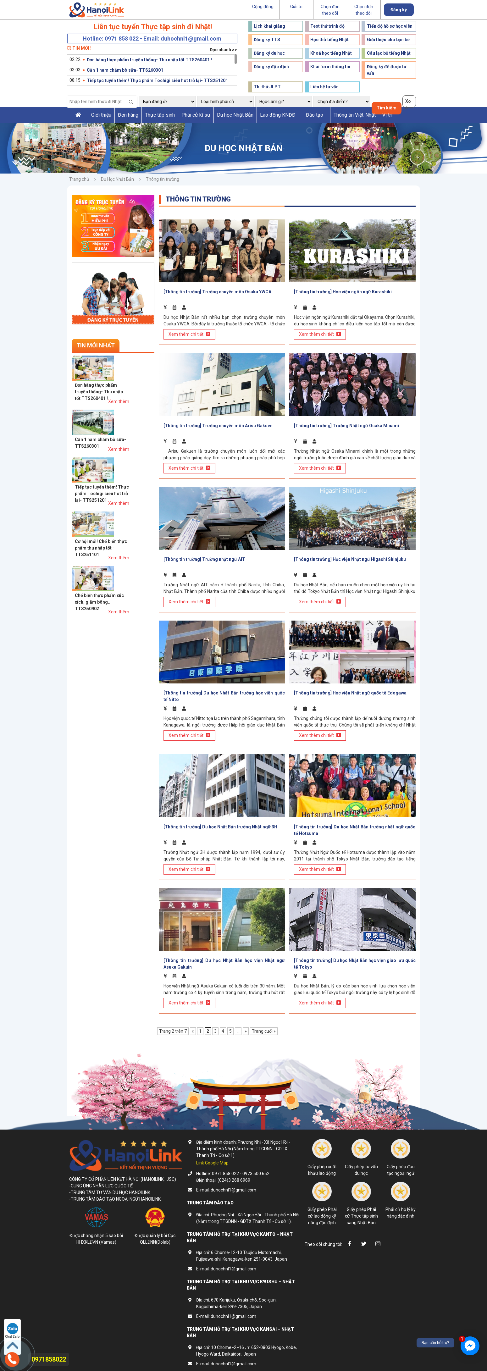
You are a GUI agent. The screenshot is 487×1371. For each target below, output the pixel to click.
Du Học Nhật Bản (117, 179)
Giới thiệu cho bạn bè (388, 39)
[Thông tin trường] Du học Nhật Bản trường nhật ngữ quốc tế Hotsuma (355, 823)
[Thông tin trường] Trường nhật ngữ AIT (204, 555)
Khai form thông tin (330, 66)
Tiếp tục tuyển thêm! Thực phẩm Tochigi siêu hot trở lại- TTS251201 (157, 80)
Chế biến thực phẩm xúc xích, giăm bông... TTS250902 (124, 485)
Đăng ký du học (269, 53)
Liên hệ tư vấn (324, 86)
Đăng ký (398, 9)
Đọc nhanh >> (223, 49)
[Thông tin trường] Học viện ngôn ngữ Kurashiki (343, 290)
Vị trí (387, 115)
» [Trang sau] (246, 1022)
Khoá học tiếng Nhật (331, 53)
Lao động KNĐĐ (278, 115)
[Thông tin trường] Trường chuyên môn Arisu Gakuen (218, 422)
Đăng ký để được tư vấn (387, 70)
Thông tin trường (162, 179)
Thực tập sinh (160, 115)
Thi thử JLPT (267, 86)
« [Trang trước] (193, 1022)
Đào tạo (314, 115)
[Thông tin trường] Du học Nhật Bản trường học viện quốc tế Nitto (224, 691)
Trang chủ (79, 179)
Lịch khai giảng (269, 26)
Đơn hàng (128, 115)
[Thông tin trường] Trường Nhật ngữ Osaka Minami (346, 422)
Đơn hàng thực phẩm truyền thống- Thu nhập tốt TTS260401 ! (149, 59)
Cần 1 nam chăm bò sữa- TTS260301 (125, 70)
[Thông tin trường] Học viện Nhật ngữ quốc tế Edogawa (350, 687)
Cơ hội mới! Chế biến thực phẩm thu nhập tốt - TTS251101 (126, 455)
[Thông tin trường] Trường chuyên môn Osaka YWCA (217, 290)
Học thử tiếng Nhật (329, 39)
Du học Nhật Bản (235, 115)
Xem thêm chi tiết (189, 332)
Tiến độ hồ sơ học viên (389, 26)
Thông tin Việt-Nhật (355, 115)
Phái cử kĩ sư (195, 115)
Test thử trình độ (327, 26)
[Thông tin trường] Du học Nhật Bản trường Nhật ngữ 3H (220, 819)
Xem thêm (143, 375)
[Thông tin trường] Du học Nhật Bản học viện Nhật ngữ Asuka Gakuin (224, 955)
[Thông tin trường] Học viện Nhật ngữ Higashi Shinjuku (350, 555)
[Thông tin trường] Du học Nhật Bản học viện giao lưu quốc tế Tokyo (355, 955)
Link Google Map (212, 1154)
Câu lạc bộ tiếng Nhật (389, 53)
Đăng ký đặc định (271, 66)
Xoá (408, 103)
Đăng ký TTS (267, 39)
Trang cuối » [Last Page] (264, 1022)
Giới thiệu (101, 115)
